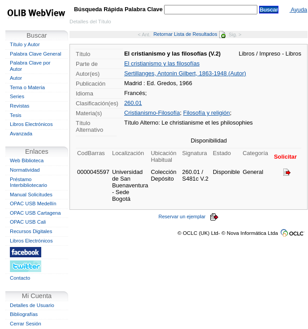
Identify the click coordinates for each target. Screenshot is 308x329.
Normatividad (25, 170)
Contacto (20, 278)
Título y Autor (25, 44)
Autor (16, 78)
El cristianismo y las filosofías (162, 63)
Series (17, 96)
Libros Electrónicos (31, 124)
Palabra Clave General (35, 53)
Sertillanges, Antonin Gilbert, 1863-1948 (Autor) (185, 73)
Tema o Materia (27, 87)
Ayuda (298, 9)
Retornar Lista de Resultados (189, 34)
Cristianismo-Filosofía (152, 112)
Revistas (19, 105)
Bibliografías (24, 314)
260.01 (133, 103)
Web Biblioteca (26, 160)
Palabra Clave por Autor (30, 66)
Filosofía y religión (206, 112)
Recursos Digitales (31, 231)
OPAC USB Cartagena (35, 213)
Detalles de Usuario (32, 305)
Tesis (16, 115)
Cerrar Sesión (25, 323)
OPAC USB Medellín (33, 203)
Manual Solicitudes (31, 194)
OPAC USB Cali (28, 222)
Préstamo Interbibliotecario (28, 182)
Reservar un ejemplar (189, 216)
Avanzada (21, 133)
